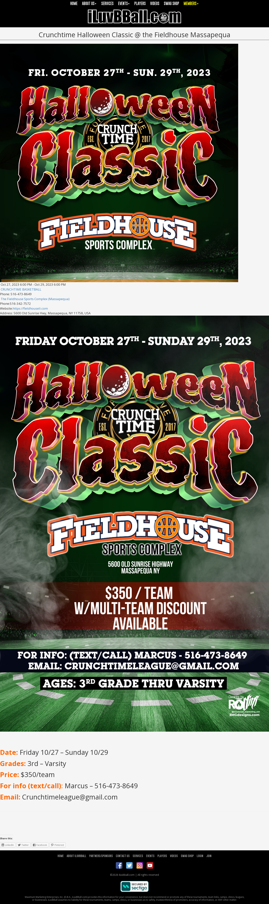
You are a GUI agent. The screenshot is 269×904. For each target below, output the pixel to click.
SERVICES (107, 3)
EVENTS (124, 3)
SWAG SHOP (171, 3)
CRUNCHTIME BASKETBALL (21, 289)
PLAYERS (140, 3)
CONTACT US (123, 855)
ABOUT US (89, 3)
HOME (74, 3)
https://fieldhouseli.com (30, 308)
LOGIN (200, 855)
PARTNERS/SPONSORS (101, 855)
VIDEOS (154, 3)
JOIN (208, 855)
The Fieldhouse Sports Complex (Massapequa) (35, 299)
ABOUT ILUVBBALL (76, 855)
